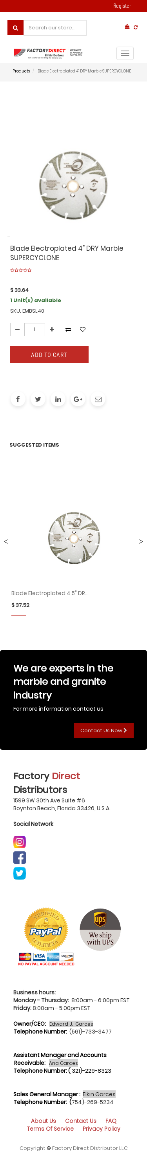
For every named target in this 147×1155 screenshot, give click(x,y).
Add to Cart (49, 354)
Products (21, 71)
